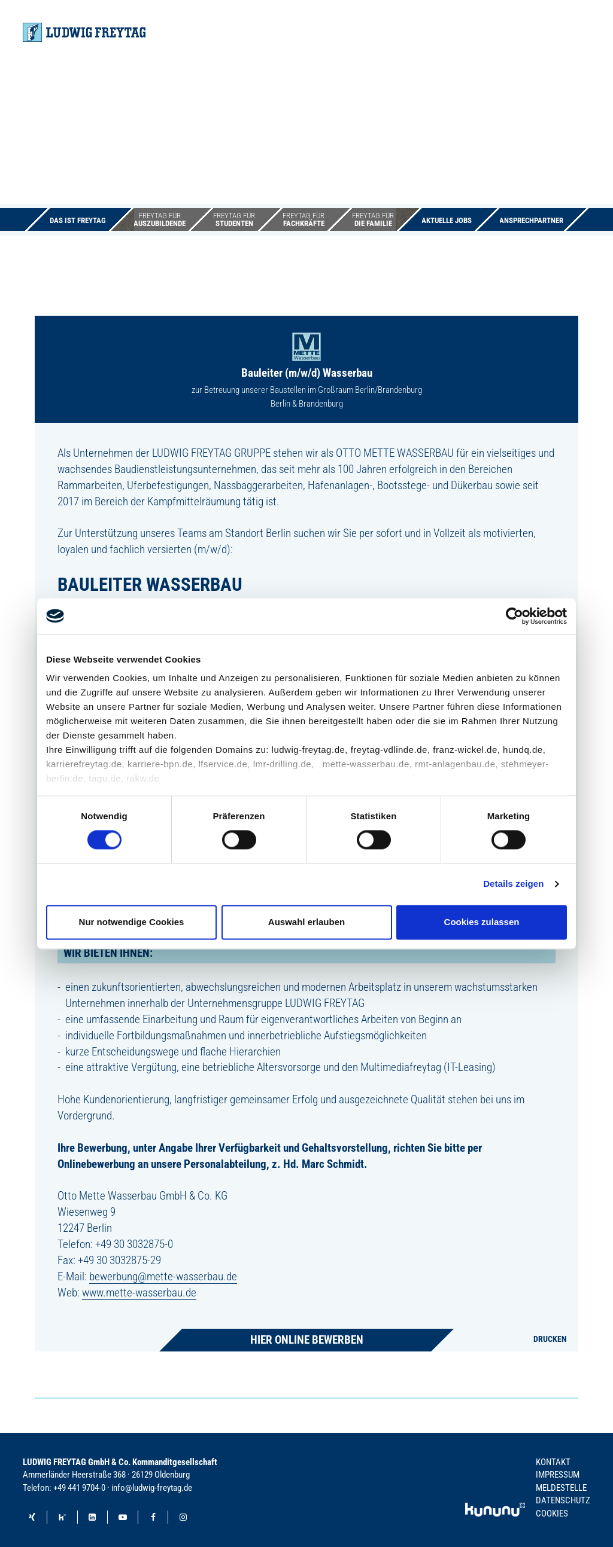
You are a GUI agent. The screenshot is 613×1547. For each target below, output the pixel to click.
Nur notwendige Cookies (131, 922)
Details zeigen (513, 884)
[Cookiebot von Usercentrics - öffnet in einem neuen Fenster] (514, 616)
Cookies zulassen (482, 922)
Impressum (557, 1474)
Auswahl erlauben (306, 922)
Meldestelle (561, 1487)
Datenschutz (563, 1500)
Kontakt (553, 1462)
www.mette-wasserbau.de (139, 1292)
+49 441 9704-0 (79, 1487)
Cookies (552, 1513)
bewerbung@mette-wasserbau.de (163, 1276)
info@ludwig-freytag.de (151, 1487)
